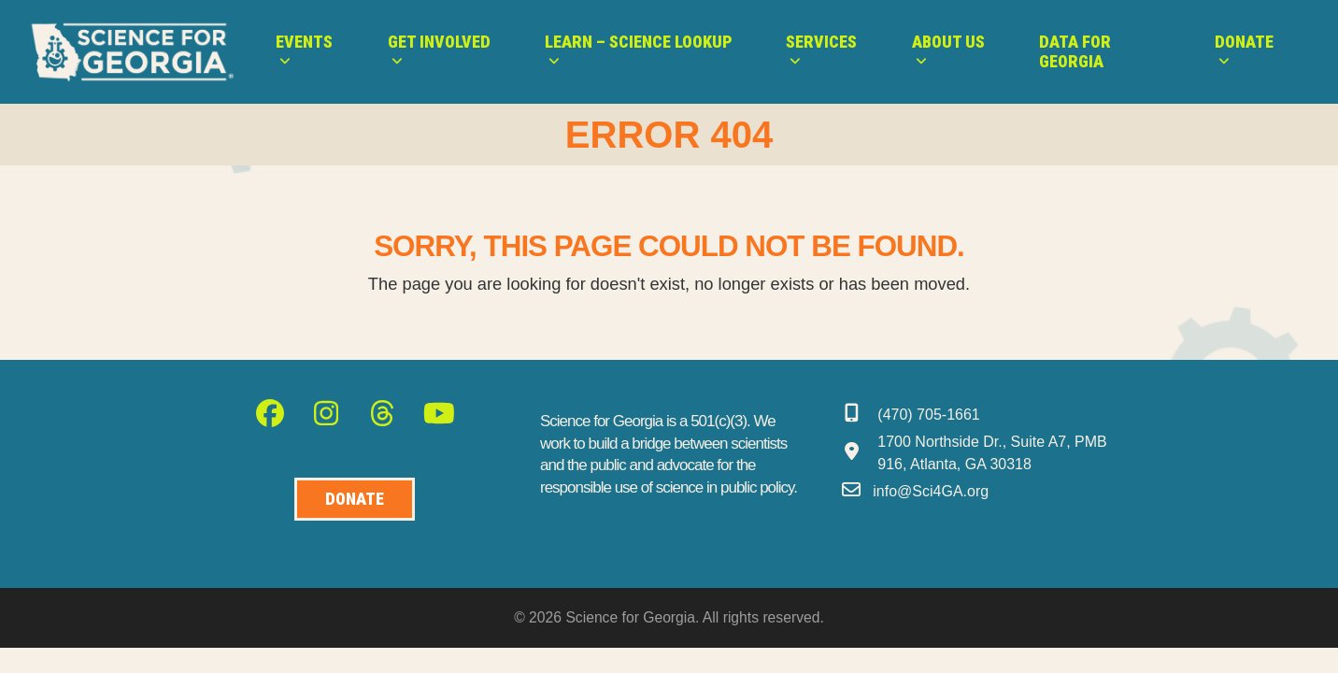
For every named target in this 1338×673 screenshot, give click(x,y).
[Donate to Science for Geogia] (354, 500)
